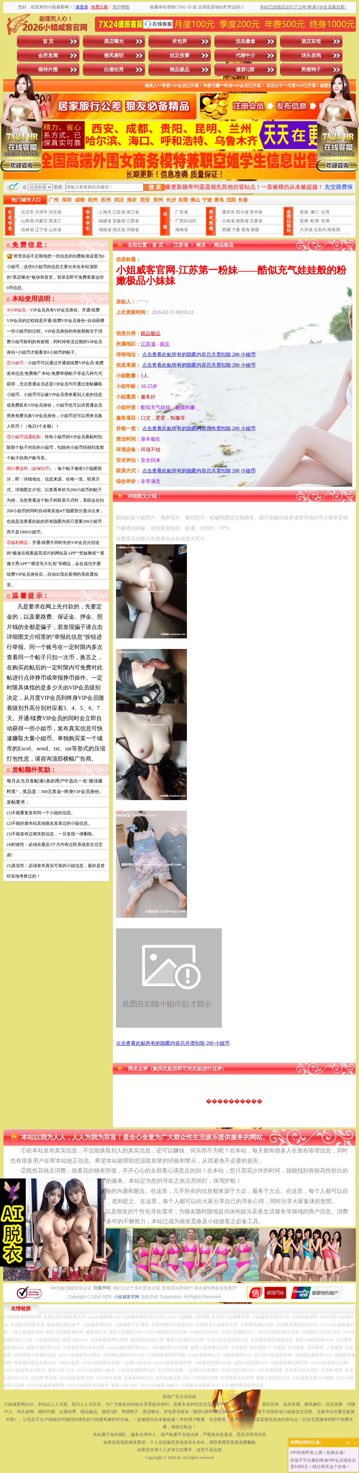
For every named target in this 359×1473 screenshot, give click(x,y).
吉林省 (27, 229)
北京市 (27, 212)
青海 (245, 229)
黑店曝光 (114, 41)
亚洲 (304, 220)
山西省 (27, 220)
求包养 (179, 41)
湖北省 (118, 229)
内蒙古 (41, 220)
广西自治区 (185, 220)
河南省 (132, 229)
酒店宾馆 (311, 41)
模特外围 (48, 69)
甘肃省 (256, 220)
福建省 (105, 220)
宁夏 (236, 229)
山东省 (55, 229)
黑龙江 (55, 220)
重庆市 (228, 212)
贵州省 (256, 212)
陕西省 (242, 220)
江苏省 (118, 212)
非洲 (325, 220)
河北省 (55, 212)
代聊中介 (245, 55)
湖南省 (105, 229)
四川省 (242, 212)
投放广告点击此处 (179, 1396)
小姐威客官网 (126, 1296)
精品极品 (179, 69)
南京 (201, 245)
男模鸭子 (311, 69)
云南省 (228, 220)
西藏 (226, 229)
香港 (304, 212)
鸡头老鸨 (311, 55)
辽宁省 (41, 229)
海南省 (181, 229)
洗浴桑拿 (245, 41)
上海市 (105, 212)
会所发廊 (48, 55)
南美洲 (333, 229)
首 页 (48, 41)
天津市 (41, 212)
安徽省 (118, 220)
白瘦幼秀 (114, 69)
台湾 (325, 212)
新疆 (255, 229)
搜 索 (154, 187)
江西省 (132, 220)
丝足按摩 (179, 55)
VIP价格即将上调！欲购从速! (317, 1452)
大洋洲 (306, 229)
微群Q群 (245, 69)
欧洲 (314, 220)
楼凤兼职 (114, 55)
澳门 (314, 212)
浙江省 (132, 212)
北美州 (320, 229)
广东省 (181, 212)
